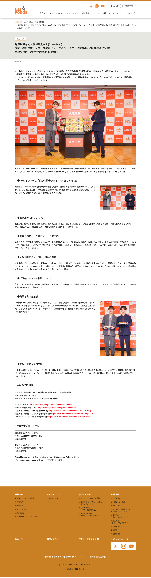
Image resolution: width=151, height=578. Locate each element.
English (115, 6)
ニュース (96, 13)
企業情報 (85, 13)
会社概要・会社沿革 (118, 502)
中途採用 (114, 534)
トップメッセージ (117, 498)
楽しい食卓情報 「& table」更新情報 (86, 509)
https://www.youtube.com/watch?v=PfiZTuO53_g (70, 411)
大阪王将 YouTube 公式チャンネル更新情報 (88, 514)
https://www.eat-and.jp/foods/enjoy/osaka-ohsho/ (51, 405)
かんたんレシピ (57, 13)
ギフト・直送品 (20, 509)
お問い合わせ (108, 13)
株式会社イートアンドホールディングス (63, 557)
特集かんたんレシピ (54, 498)
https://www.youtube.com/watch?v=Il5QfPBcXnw (69, 417)
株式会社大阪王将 (97, 557)
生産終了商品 (19, 513)
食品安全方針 (116, 526)
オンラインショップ (126, 13)
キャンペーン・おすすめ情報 (89, 498)
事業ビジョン (116, 506)
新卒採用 (114, 530)
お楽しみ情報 (73, 13)
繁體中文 (129, 6)
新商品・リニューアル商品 (24, 498)
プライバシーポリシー (69, 564)
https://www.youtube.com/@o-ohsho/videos (57, 408)
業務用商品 (19, 506)
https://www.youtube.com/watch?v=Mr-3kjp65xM (72, 414)
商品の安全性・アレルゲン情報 (26, 517)
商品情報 (44, 13)
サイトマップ (85, 564)
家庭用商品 (19, 502)
